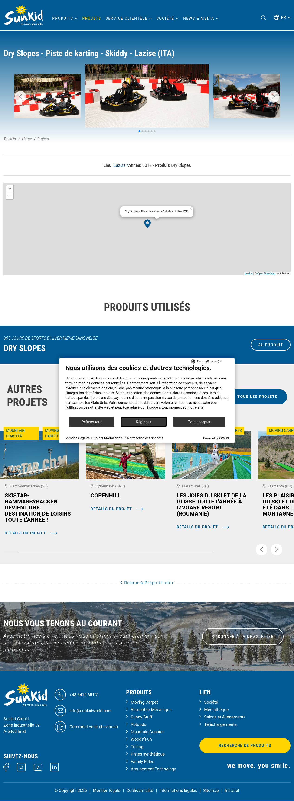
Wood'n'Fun (141, 739)
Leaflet (249, 273)
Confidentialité (139, 790)
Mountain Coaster (147, 731)
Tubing (137, 746)
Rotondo (138, 724)
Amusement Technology (153, 768)
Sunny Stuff (141, 716)
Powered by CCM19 (216, 438)
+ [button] (9, 188)
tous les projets (257, 396)
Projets (91, 18)
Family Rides (142, 761)
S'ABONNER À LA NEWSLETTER (243, 636)
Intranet (232, 790)
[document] (147, 390)
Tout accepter (199, 422)
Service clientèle (126, 18)
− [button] (9, 195)
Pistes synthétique (148, 754)
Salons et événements (224, 716)
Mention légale (106, 790)
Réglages (143, 422)
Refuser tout (91, 422)
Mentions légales (77, 438)
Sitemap (211, 790)
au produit (270, 344)
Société (211, 702)
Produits (62, 18)
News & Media (198, 18)
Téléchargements (220, 724)
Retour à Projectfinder (146, 582)
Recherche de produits (245, 745)
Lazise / (121, 165)
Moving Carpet (144, 702)
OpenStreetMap (266, 273)
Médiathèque (216, 709)
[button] (20, 97)
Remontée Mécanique (151, 709)
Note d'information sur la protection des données (128, 438)
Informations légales (178, 790)
